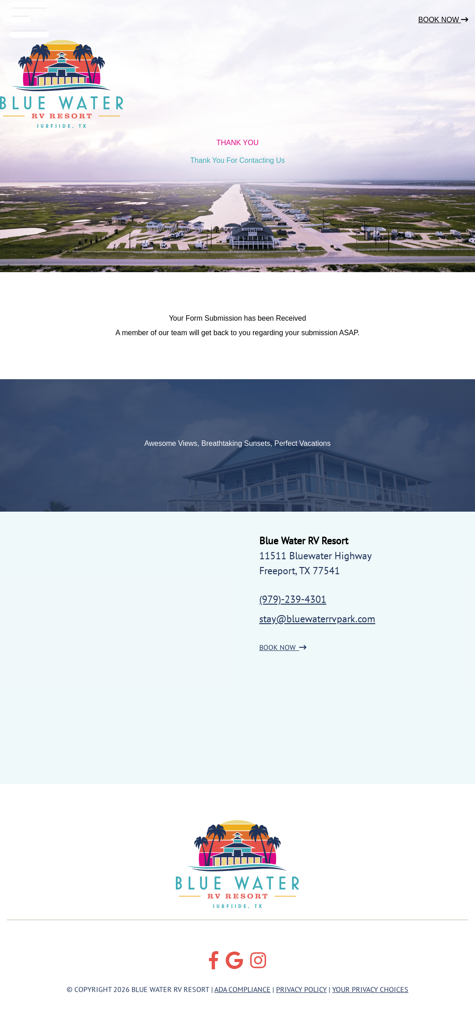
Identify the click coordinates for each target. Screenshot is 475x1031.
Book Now (443, 20)
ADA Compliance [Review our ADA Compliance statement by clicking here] (242, 989)
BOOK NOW (282, 647)
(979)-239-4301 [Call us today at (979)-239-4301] (292, 599)
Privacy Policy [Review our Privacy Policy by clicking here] (301, 989)
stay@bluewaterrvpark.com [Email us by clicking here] (317, 618)
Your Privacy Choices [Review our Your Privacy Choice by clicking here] (370, 989)
